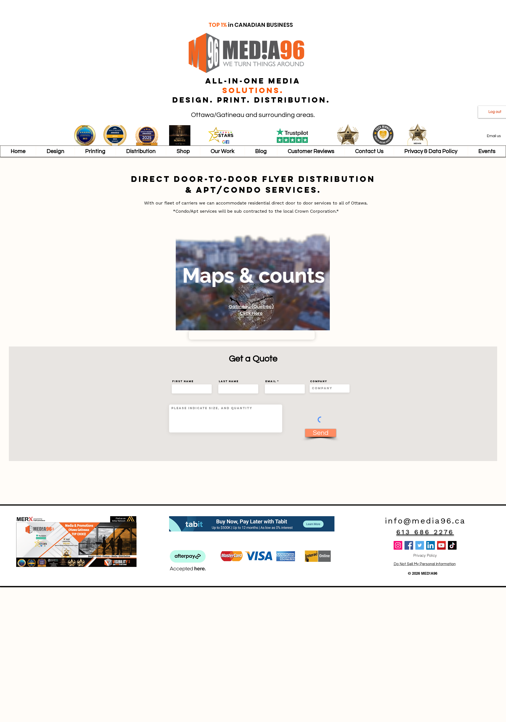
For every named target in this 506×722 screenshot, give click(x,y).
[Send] (320, 433)
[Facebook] (408, 545)
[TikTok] (452, 545)
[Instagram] (398, 545)
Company (318, 381)
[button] (55, 151)
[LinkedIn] (430, 545)
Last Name (229, 381)
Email (270, 381)
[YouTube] (441, 545)
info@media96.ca (425, 520)
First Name (183, 381)
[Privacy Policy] (425, 555)
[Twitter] (419, 545)
